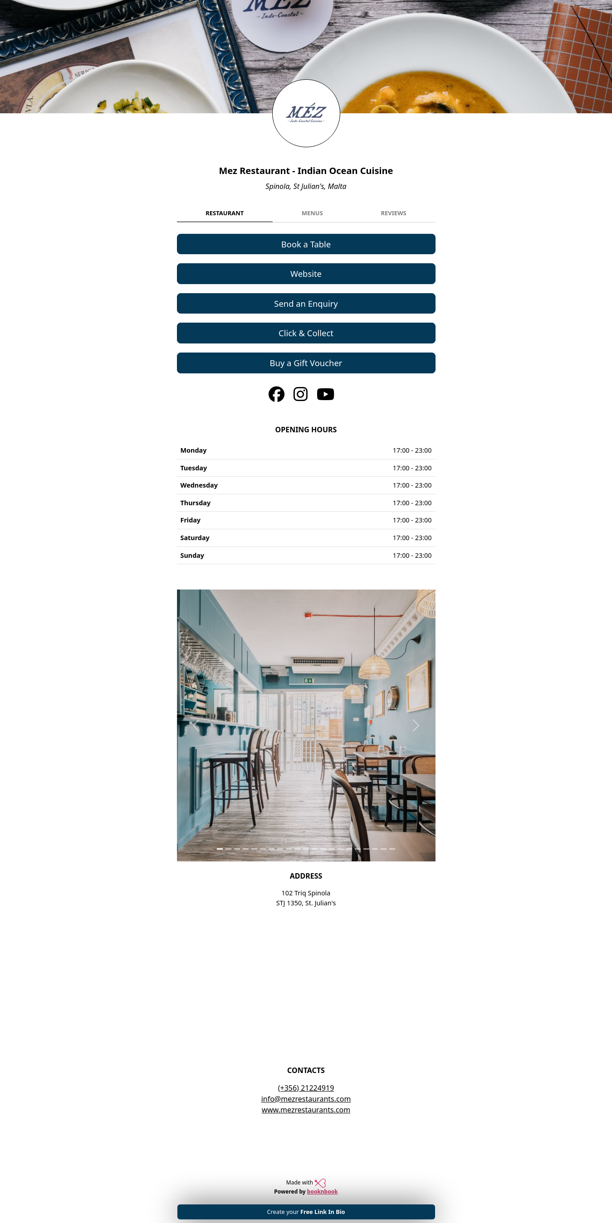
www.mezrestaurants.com (306, 1110)
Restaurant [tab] (225, 213)
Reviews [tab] (393, 213)
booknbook (322, 1191)
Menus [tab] (312, 213)
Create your (306, 1212)
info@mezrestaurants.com (306, 1099)
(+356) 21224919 (306, 1088)
